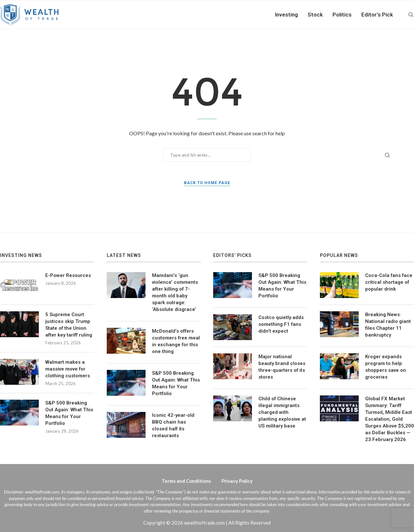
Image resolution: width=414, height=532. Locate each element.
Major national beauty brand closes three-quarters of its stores (281, 367)
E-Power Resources (68, 275)
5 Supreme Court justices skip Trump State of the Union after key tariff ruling (68, 325)
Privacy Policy (237, 481)
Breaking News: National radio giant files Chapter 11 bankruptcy (388, 325)
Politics (342, 14)
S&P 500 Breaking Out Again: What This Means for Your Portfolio (69, 413)
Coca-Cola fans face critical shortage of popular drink (388, 282)
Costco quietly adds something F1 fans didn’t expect (281, 324)
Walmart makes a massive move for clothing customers (67, 369)
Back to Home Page (207, 183)
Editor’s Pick (377, 14)
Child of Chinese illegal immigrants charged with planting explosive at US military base (282, 412)
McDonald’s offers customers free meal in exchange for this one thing (176, 341)
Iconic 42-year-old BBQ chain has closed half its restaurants (173, 425)
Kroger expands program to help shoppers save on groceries (385, 367)
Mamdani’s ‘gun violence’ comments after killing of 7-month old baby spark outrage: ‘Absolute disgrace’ (175, 292)
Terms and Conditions (186, 481)
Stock (315, 14)
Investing (286, 14)
